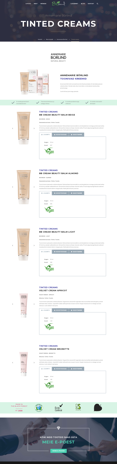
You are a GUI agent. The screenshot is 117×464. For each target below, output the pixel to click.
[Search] (97, 4)
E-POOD (28, 3)
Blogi (83, 3)
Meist (36, 3)
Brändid (43, 3)
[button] (12, 128)
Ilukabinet (74, 3)
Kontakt (91, 3)
